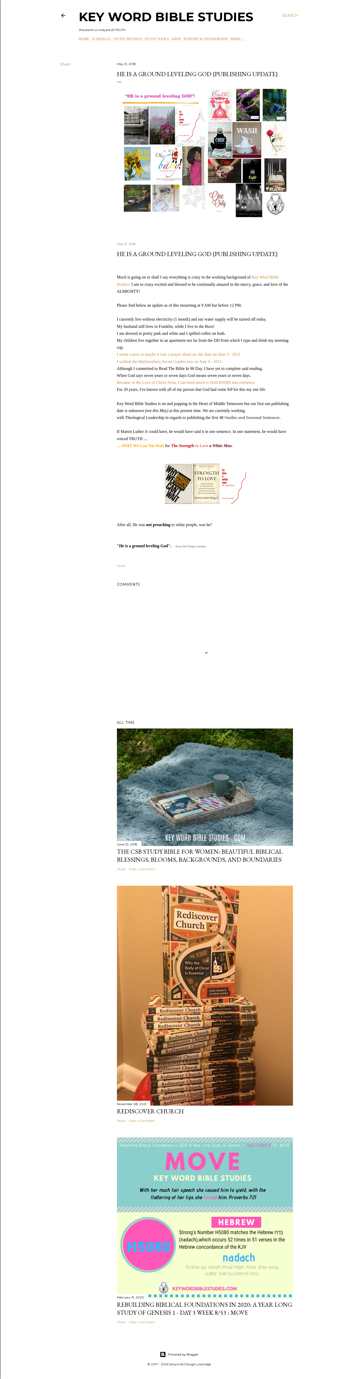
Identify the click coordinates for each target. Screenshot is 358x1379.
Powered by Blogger (179, 1354)
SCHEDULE (101, 39)
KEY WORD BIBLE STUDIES (166, 16)
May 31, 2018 (126, 244)
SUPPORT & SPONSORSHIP (206, 39)
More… (237, 39)
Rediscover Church (150, 1111)
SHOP (176, 39)
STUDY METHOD (128, 39)
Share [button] (65, 64)
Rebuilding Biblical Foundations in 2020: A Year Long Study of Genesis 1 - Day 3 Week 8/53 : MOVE (204, 1309)
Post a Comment (142, 869)
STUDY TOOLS (157, 39)
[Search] (290, 15)
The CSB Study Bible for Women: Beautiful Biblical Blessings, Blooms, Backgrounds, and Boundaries (200, 855)
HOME (84, 39)
